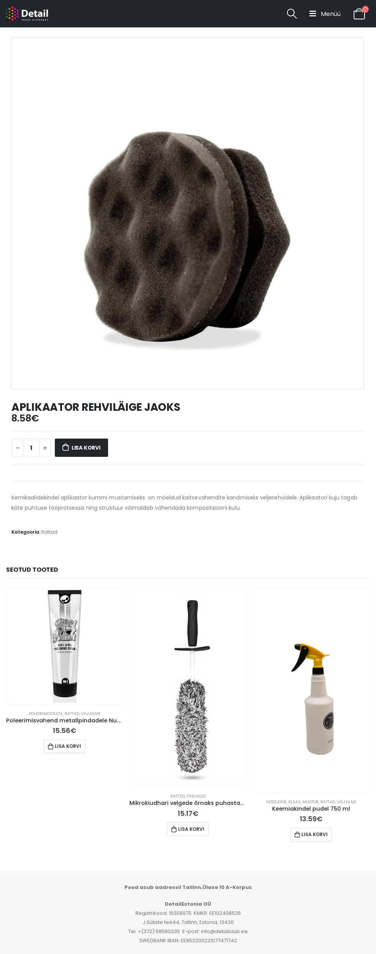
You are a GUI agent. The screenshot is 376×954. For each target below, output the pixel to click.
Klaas (294, 802)
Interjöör (276, 802)
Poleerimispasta (46, 714)
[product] (64, 646)
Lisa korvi (86, 448)
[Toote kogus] (31, 448)
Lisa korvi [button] (68, 746)
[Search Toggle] (292, 14)
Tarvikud (196, 796)
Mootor (311, 802)
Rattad (49, 532)
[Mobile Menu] (325, 14)
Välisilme (90, 714)
